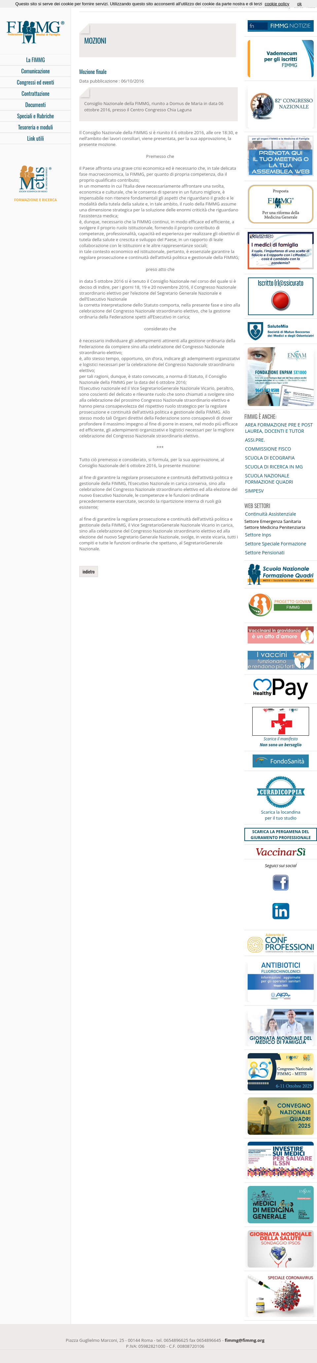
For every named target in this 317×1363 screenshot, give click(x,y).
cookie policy (277, 3)
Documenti (35, 105)
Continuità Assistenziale (270, 514)
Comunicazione (35, 71)
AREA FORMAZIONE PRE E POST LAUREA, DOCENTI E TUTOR (279, 428)
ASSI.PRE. (255, 440)
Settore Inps (258, 535)
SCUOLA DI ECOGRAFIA (270, 458)
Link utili (35, 138)
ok (299, 3)
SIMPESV (254, 491)
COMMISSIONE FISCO (268, 449)
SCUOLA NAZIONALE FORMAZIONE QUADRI (269, 478)
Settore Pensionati (265, 552)
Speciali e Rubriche (35, 116)
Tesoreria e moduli (35, 127)
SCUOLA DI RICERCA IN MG (274, 466)
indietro (89, 571)
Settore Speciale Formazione (275, 543)
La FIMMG (35, 60)
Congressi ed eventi (35, 82)
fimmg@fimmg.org (244, 1340)
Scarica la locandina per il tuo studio (280, 815)
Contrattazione (35, 93)
